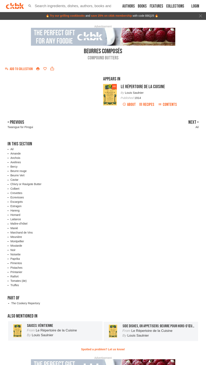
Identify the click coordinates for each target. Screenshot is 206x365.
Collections (175, 6)
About (129, 104)
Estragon (16, 206)
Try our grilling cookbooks (67, 15)
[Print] (37, 68)
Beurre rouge (19, 171)
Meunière (16, 237)
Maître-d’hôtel (19, 223)
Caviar (14, 179)
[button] (30, 6)
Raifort (15, 276)
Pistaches (17, 267)
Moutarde (16, 245)
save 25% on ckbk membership (111, 15)
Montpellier (17, 241)
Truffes (15, 285)
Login (195, 6)
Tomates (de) (19, 280)
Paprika (15, 258)
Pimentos (16, 263)
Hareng (15, 210)
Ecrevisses (17, 197)
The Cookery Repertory (25, 303)
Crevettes (16, 193)
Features (156, 6)
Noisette (16, 254)
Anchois (15, 157)
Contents (167, 104)
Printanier (16, 272)
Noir (13, 250)
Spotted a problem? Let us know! (103, 349)
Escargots (17, 201)
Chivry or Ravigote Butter (26, 184)
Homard (15, 214)
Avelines (16, 162)
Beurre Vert (18, 175)
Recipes (146, 104)
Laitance (16, 219)
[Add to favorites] (45, 68)
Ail (12, 149)
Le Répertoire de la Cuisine (143, 87)
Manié (14, 228)
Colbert (15, 188)
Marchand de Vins (22, 232)
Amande (16, 153)
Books (142, 6)
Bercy (14, 166)
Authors (128, 6)
